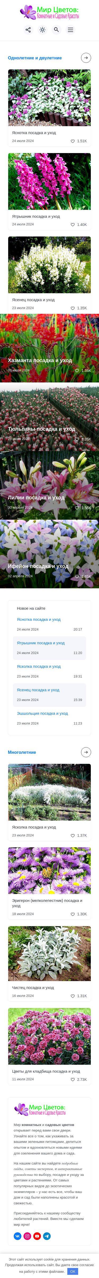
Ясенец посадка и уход (33, 299)
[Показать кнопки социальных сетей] (28, 30)
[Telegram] (47, 1236)
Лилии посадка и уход (36, 497)
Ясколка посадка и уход (39, 666)
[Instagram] (27, 1236)
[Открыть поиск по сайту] (56, 30)
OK (73, 1271)
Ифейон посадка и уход (38, 566)
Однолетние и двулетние (35, 57)
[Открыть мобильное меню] (70, 30)
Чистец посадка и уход (33, 987)
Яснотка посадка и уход (34, 132)
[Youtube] (37, 1236)
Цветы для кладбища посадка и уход (46, 1071)
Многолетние (22, 752)
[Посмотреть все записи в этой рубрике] (86, 58)
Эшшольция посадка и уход (42, 713)
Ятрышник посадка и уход (36, 216)
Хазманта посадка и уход (40, 360)
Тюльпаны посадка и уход (41, 429)
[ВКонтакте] (17, 1236)
